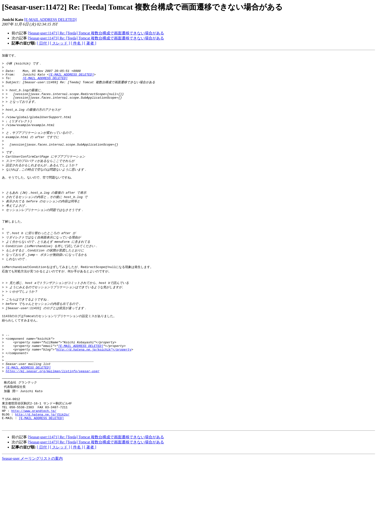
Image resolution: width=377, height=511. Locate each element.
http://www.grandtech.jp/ (33, 456)
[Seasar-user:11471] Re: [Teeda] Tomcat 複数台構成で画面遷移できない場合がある (96, 33)
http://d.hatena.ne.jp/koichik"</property (93, 385)
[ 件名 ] (77, 43)
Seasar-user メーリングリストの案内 (32, 506)
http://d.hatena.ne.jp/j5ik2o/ (42, 460)
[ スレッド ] (60, 43)
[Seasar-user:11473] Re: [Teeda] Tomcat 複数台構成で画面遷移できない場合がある (96, 38)
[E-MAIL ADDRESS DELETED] (50, 20)
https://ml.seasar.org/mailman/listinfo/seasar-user (53, 411)
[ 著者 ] (90, 43)
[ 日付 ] (43, 43)
